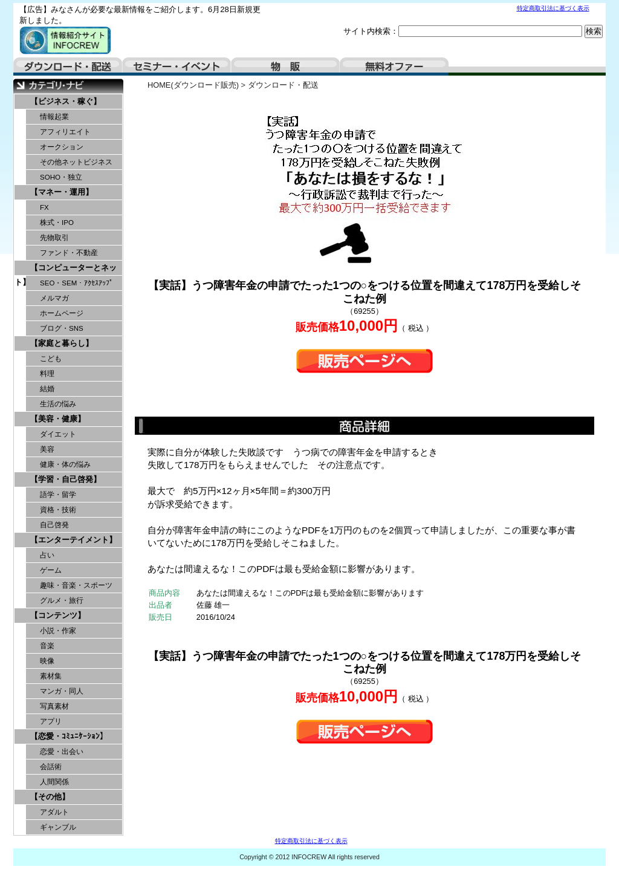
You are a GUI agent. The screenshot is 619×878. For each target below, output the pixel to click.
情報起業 (54, 116)
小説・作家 (58, 630)
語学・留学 (58, 494)
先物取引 (54, 237)
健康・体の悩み (65, 464)
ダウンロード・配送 (67, 66)
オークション (61, 147)
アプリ (51, 721)
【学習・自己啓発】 (65, 479)
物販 (285, 66)
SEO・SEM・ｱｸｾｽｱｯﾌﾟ (76, 283)
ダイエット (58, 434)
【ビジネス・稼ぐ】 (65, 101)
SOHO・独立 (61, 177)
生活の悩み (58, 404)
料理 (47, 373)
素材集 (51, 676)
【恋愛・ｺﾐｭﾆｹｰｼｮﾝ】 (69, 736)
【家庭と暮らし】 (61, 343)
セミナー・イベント (176, 66)
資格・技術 (58, 509)
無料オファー (394, 66)
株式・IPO (57, 222)
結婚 (47, 388)
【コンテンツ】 (57, 615)
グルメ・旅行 (61, 600)
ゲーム (51, 570)
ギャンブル (58, 827)
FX (44, 207)
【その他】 (50, 796)
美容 (47, 449)
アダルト (54, 812)
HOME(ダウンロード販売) (193, 84)
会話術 (51, 766)
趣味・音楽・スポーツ (76, 585)
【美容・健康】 (57, 418)
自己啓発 (54, 524)
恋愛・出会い (61, 751)
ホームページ (61, 313)
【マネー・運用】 (61, 192)
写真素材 (54, 706)
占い (47, 555)
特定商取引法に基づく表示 (553, 8)
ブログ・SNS (61, 328)
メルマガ (54, 298)
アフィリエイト (65, 131)
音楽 (47, 645)
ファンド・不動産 (69, 252)
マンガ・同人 (61, 691)
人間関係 (54, 781)
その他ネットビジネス (76, 162)
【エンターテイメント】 (73, 539)
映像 (47, 661)
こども (51, 358)
